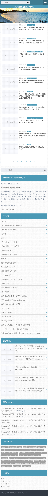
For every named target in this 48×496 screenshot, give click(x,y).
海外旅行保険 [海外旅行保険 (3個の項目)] (28, 463)
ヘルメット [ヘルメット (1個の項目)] (37, 458)
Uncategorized (6, 321)
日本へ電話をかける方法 (10, 246)
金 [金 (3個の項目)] (13, 466)
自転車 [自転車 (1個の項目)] (3, 466)
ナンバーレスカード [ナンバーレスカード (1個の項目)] (27, 458)
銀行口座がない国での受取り (11, 304)
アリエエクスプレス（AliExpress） (13, 300)
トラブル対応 (6, 275)
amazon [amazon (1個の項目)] (20, 447)
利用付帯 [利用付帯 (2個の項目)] (36, 460)
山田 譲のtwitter (7, 209)
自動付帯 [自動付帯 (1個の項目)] (42, 463)
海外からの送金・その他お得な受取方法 (15, 325)
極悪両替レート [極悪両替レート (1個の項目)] (19, 463)
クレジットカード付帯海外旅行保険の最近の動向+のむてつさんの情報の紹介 (22, 390)
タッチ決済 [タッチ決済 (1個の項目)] (5, 458)
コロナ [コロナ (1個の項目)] (16, 455)
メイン (3, 221)
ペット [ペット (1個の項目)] (43, 458)
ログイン (4, 479)
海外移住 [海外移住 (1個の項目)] (36, 463)
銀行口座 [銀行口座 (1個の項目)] (18, 466)
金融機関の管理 (7, 250)
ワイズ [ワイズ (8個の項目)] (14, 460)
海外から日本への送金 (9, 254)
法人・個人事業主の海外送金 (11, 225)
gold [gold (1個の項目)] (44, 447)
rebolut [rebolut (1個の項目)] (7, 450)
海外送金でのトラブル (9, 287)
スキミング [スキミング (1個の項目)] (22, 455)
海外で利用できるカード (10, 263)
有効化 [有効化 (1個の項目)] (11, 463)
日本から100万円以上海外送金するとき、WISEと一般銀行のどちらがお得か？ (23, 358)
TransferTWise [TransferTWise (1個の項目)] (15, 450)
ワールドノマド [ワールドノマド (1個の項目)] (22, 460)
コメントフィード (7, 484)
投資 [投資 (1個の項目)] (7, 463)
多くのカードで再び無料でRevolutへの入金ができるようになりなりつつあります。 (23, 349)
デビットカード (7, 312)
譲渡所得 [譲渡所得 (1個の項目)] (9, 466)
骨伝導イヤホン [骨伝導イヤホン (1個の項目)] (26, 466)
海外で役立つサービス (9, 271)
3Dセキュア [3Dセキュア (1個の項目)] (5, 447)
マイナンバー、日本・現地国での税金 (15, 329)
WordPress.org (6, 486)
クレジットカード (7, 308)
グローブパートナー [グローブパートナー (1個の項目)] (7, 455)
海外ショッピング (7, 283)
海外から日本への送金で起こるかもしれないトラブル (20, 333)
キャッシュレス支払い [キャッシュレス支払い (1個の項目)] (40, 452)
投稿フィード (6, 481)
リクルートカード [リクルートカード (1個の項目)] (6, 460)
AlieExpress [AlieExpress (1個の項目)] (13, 447)
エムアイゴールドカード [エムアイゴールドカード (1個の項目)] (25, 452)
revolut (3, 258)
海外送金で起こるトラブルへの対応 (14, 296)
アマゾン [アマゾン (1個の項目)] (41, 450)
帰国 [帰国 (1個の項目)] (3, 463)
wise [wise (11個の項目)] (26, 450)
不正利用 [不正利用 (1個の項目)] (30, 460)
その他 (3, 234)
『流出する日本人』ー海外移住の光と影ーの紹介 (22, 369)
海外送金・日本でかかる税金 (11, 279)
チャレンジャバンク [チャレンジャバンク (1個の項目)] (14, 458)
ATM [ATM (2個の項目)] (24, 447)
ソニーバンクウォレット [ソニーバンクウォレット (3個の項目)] (33, 455)
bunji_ (9, 422)
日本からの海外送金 (8, 229)
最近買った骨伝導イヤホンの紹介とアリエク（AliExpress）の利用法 (22, 379)
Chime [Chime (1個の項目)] (39, 447)
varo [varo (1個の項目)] (22, 450)
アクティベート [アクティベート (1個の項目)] (33, 450)
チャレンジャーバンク (9, 242)
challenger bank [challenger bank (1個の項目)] (32, 447)
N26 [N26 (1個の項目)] (3, 450)
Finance (17, 416)
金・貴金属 (5, 292)
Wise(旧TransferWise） (9, 267)
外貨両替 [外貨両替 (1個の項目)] (43, 460)
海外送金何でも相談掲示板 (10, 188)
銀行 (3, 238)
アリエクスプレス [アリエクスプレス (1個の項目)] (13, 452)
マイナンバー (6, 316)
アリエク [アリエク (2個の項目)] (4, 452)
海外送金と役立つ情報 (24, 7)
